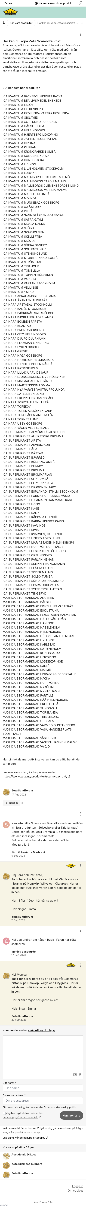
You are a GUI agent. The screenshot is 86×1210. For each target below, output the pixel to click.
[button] (74, 1074)
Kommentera (72, 1115)
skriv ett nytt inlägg (41, 1030)
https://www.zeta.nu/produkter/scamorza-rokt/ (35, 776)
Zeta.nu (8, 3)
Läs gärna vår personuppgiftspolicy (24, 1137)
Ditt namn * (9, 1082)
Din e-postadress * (14, 1095)
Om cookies (75, 1190)
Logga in (77, 1186)
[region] (43, 419)
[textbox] (43, 1053)
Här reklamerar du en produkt (54, 3)
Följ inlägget (11, 802)
